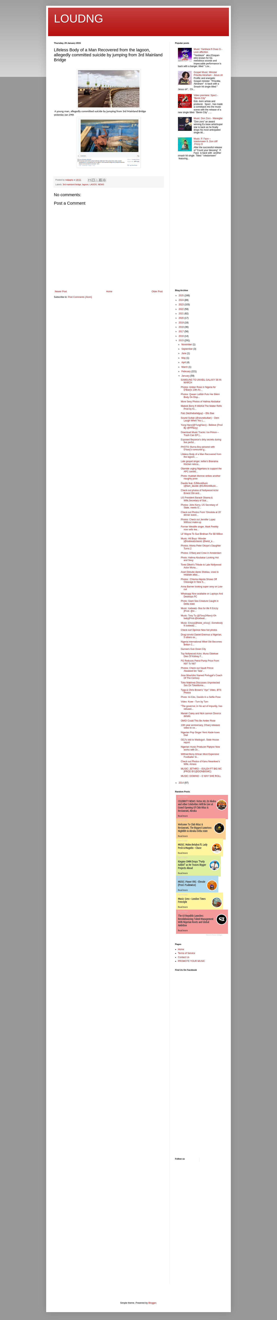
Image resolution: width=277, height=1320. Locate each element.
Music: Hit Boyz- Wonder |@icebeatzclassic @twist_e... (197, 540)
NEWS (101, 184)
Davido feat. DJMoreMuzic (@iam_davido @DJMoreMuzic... (199, 484)
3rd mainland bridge (72, 184)
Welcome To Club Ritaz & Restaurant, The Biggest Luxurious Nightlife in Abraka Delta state (195, 828)
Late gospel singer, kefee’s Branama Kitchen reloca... (199, 462)
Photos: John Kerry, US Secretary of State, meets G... (199, 506)
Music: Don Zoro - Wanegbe (208, 118)
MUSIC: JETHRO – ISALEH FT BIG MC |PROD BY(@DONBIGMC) (201, 770)
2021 (181, 313)
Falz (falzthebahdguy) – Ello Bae (197, 413)
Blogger (152, 1303)
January (185, 375)
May (183, 358)
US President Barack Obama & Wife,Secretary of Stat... (197, 499)
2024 (181, 300)
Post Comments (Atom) (80, 297)
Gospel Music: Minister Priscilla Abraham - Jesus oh (208, 73)
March (185, 367)
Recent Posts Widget (214, 935)
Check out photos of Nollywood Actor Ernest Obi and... (200, 491)
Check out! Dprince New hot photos (199, 630)
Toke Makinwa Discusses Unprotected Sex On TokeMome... (200, 684)
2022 (181, 309)
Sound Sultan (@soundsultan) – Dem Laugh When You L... (200, 419)
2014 (181, 782)
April (184, 362)
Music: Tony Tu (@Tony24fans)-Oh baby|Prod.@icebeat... (198, 617)
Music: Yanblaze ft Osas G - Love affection (208, 50)
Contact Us (183, 957)
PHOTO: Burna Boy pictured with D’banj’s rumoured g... (198, 448)
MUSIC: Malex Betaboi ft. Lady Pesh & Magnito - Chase (192, 846)
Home (109, 291)
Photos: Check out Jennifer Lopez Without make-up (198, 521)
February (186, 371)
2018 (181, 327)
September (187, 349)
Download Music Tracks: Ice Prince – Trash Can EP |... (200, 433)
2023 (181, 304)
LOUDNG (78, 18)
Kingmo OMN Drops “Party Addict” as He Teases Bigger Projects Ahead (192, 865)
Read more (183, 816)
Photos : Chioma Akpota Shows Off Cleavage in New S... (199, 580)
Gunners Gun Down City (193, 649)
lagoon (85, 184)
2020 (181, 318)
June (184, 353)
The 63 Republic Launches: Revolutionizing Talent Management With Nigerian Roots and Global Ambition (195, 920)
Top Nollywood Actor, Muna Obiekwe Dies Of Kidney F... (199, 655)
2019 (181, 322)
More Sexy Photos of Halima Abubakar (200, 401)
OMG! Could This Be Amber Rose (198, 720)
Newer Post (61, 291)
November (187, 344)
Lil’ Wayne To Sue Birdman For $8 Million (202, 534)
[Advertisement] (186, 225)
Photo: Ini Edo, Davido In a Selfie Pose (201, 697)
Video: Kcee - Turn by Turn (194, 701)
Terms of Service (186, 953)
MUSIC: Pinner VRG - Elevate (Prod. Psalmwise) (191, 883)
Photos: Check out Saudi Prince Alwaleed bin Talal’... (197, 669)
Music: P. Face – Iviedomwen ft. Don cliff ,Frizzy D (206, 141)
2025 (181, 295)
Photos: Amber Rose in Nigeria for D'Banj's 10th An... (198, 388)
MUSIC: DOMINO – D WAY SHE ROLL (201, 776)
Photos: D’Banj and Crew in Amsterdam (201, 553)
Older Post (157, 291)
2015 (181, 340)
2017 (181, 331)
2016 (181, 336)
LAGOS (93, 184)
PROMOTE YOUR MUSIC (191, 961)
